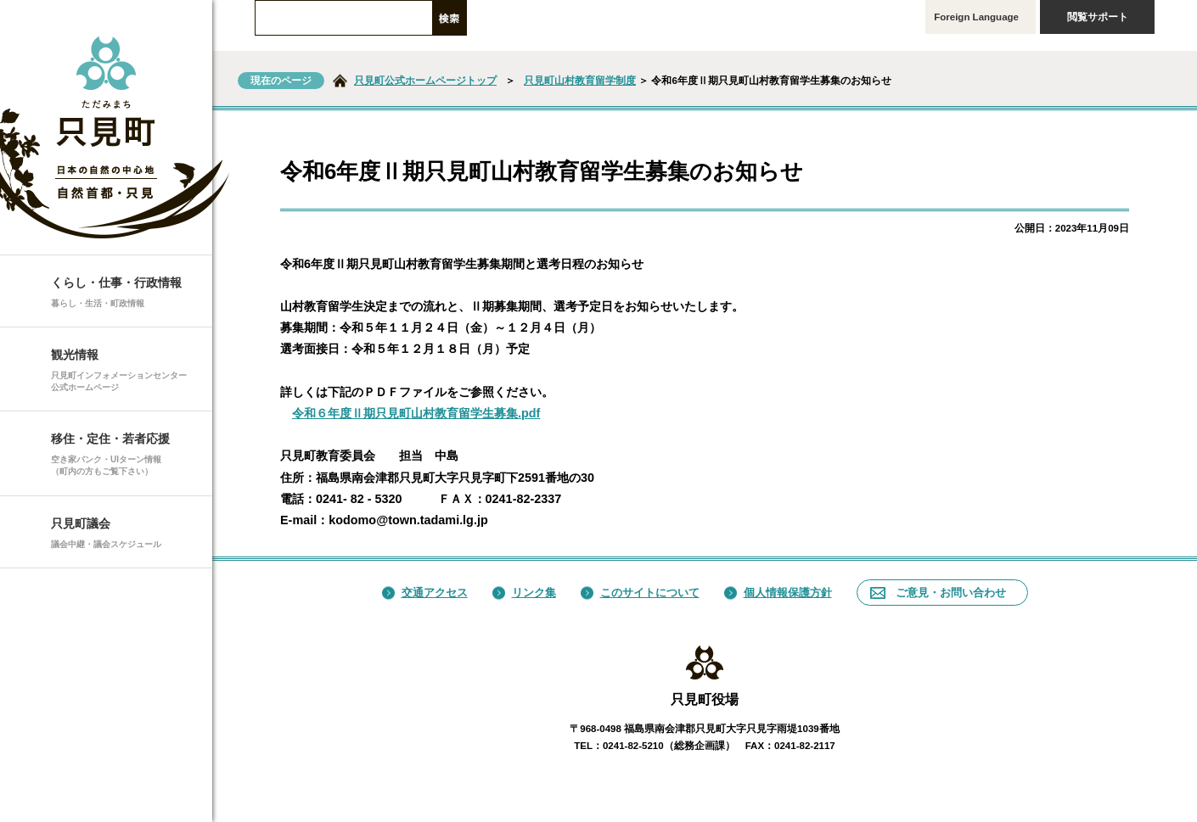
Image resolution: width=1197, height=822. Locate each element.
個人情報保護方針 (778, 592)
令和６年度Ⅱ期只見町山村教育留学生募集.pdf (416, 413)
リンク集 (524, 592)
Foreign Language (980, 17)
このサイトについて (640, 592)
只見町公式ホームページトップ (425, 80)
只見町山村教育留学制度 (580, 80)
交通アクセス (425, 592)
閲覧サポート (1107, 17)
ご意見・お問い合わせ (938, 592)
